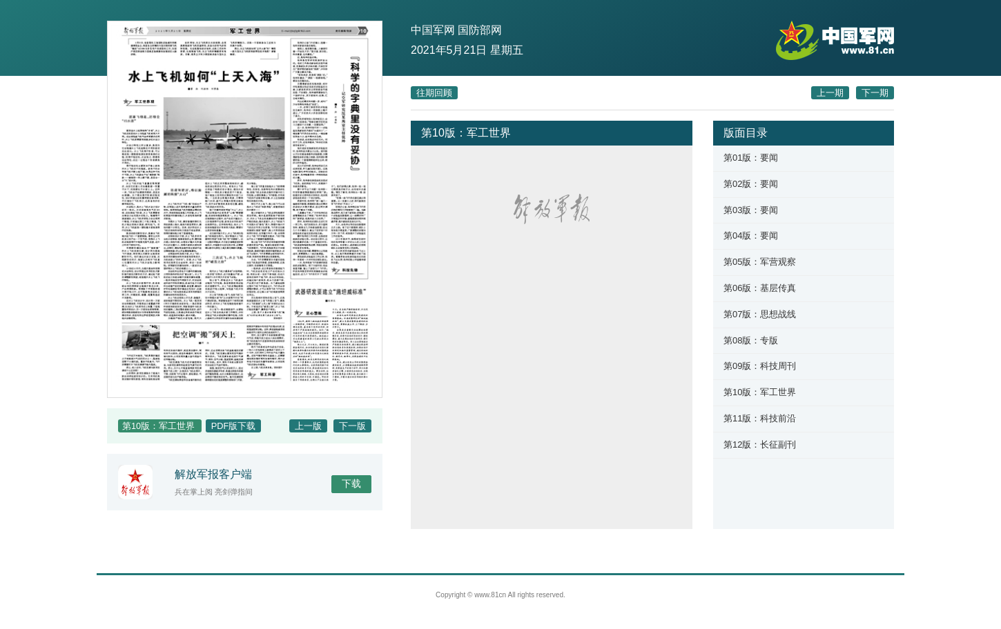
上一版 (308, 426)
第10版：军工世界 (759, 392)
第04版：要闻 (750, 235)
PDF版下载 (233, 426)
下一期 (875, 93)
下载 (351, 483)
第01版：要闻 (750, 157)
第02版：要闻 (750, 184)
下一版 (352, 426)
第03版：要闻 (750, 210)
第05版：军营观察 (759, 262)
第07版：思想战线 (759, 314)
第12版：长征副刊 (759, 444)
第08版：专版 (750, 340)
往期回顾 (434, 93)
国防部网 (480, 30)
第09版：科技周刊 (759, 366)
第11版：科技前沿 (759, 418)
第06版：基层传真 (759, 288)
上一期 (830, 93)
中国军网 (433, 30)
